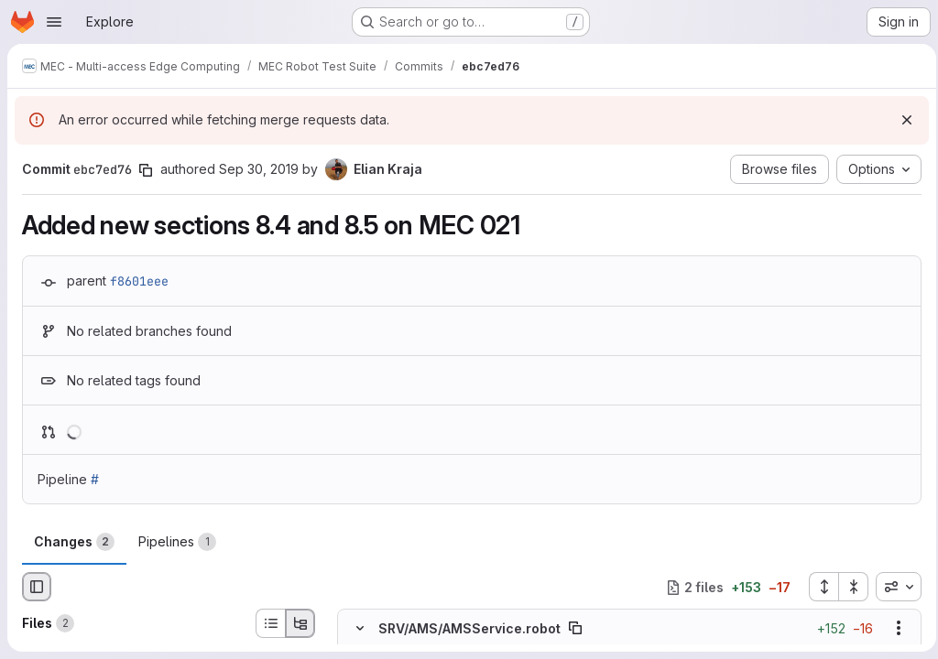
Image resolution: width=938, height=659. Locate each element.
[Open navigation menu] (54, 22)
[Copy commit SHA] (146, 170)
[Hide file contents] (360, 629)
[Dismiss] (901, 120)
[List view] (270, 623)
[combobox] (893, 586)
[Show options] (893, 629)
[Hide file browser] (36, 586)
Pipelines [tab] (177, 542)
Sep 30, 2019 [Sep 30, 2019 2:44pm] (259, 169)
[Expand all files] (818, 586)
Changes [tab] (74, 542)
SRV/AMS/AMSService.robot (469, 628)
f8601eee (139, 281)
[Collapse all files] (848, 586)
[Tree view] (300, 623)
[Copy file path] (575, 629)
